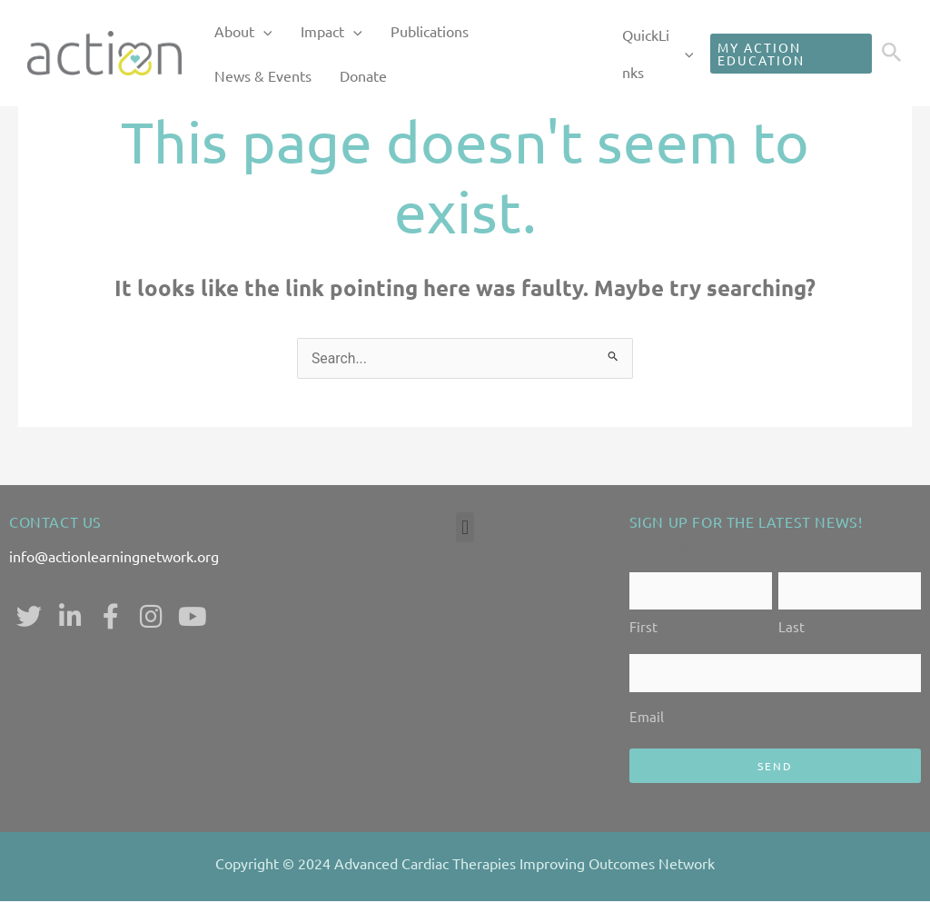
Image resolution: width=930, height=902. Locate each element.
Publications (403, 31)
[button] (464, 527)
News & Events (509, 31)
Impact (316, 31)
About (238, 31)
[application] (258, 31)
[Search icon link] (892, 54)
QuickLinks (645, 53)
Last (791, 627)
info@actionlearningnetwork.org (114, 556)
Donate (232, 76)
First (643, 627)
